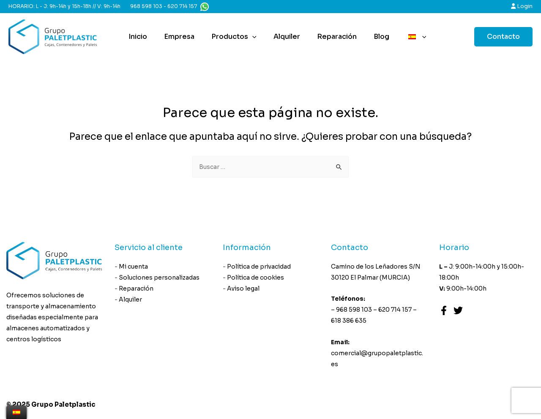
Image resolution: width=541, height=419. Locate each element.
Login (522, 6)
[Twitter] (458, 311)
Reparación (327, 36)
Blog (368, 36)
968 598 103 (146, 6)
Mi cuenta (133, 267)
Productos (230, 37)
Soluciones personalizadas (159, 279)
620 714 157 (182, 6)
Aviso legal (243, 290)
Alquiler (280, 36)
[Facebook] (443, 311)
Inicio (141, 36)
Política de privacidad (259, 267)
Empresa (179, 36)
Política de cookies (255, 279)
